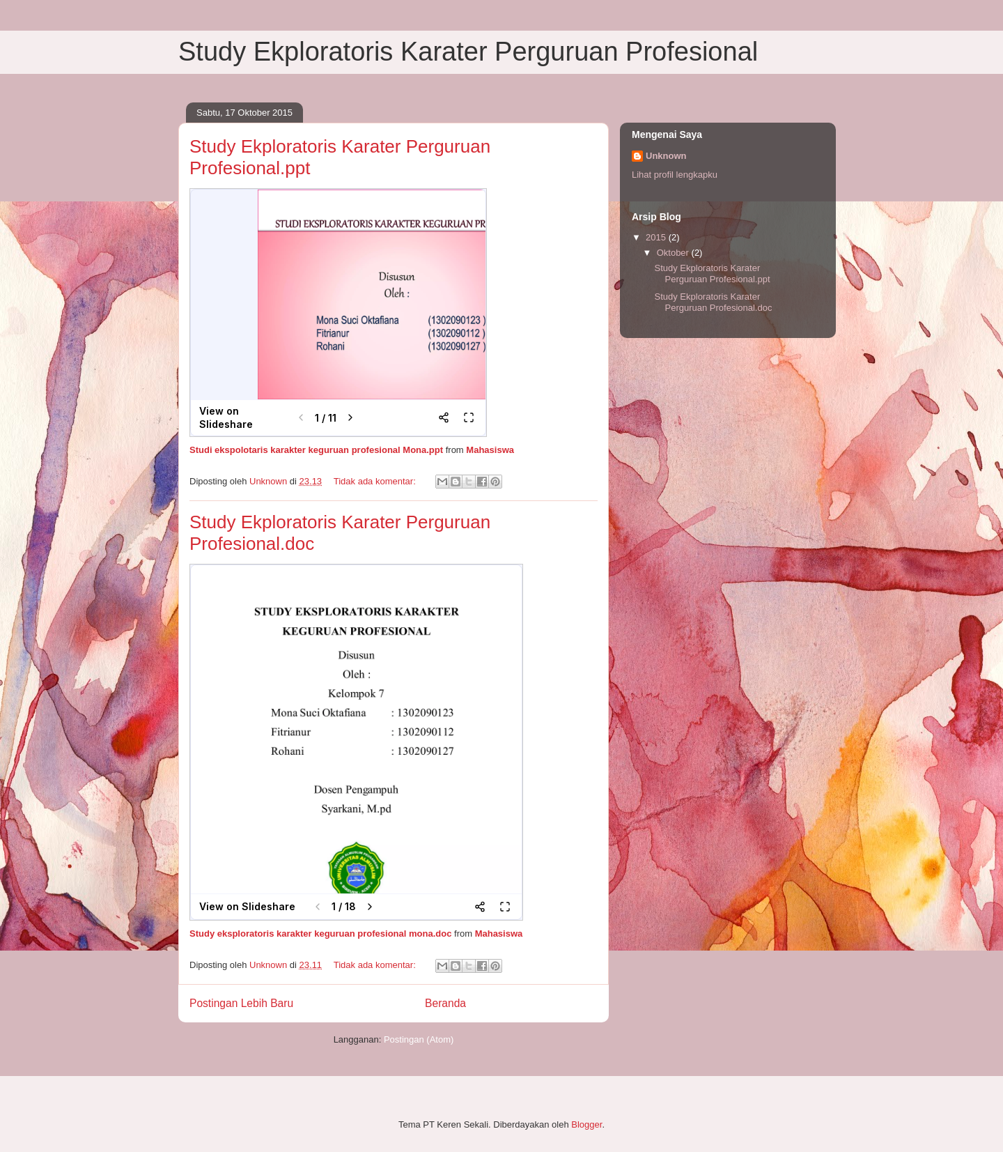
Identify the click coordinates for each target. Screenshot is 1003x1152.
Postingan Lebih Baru (241, 1003)
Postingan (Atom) (418, 1039)
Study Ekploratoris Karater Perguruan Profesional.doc (713, 302)
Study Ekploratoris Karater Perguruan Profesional (468, 51)
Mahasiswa (490, 450)
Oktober (674, 252)
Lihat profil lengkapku (674, 174)
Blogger (586, 1124)
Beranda (445, 1003)
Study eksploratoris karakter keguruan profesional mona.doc (320, 933)
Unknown (666, 156)
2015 (657, 237)
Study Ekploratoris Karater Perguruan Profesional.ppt (712, 273)
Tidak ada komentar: (376, 481)
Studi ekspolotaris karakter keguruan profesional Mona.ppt (316, 450)
